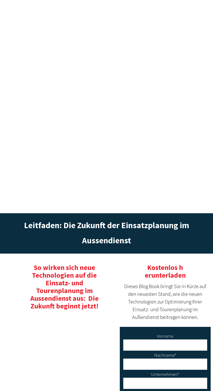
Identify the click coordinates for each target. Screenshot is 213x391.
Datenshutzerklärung (106, 381)
